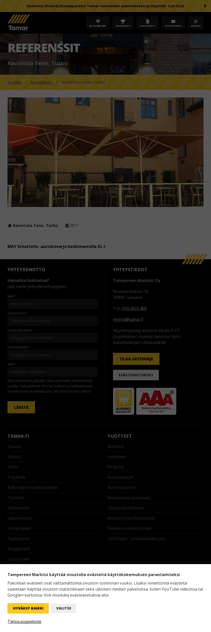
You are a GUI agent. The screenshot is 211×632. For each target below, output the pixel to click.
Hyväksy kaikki (28, 608)
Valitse (63, 608)
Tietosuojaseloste (24, 621)
